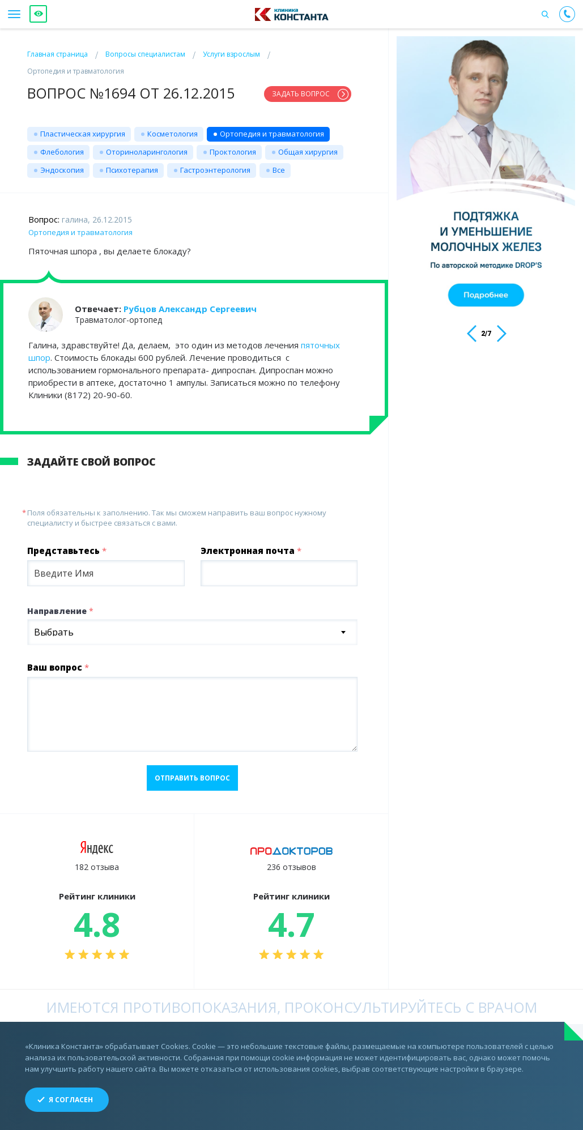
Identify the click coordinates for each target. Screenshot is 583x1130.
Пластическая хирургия (82, 134)
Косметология (172, 134)
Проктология (233, 152)
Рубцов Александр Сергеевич (190, 308)
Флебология (62, 152)
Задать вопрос (301, 94)
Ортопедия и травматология (272, 134)
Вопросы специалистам (145, 54)
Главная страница (57, 54)
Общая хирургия (308, 152)
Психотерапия (132, 170)
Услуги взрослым (231, 54)
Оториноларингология (147, 152)
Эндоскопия (62, 170)
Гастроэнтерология (215, 170)
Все (279, 170)
